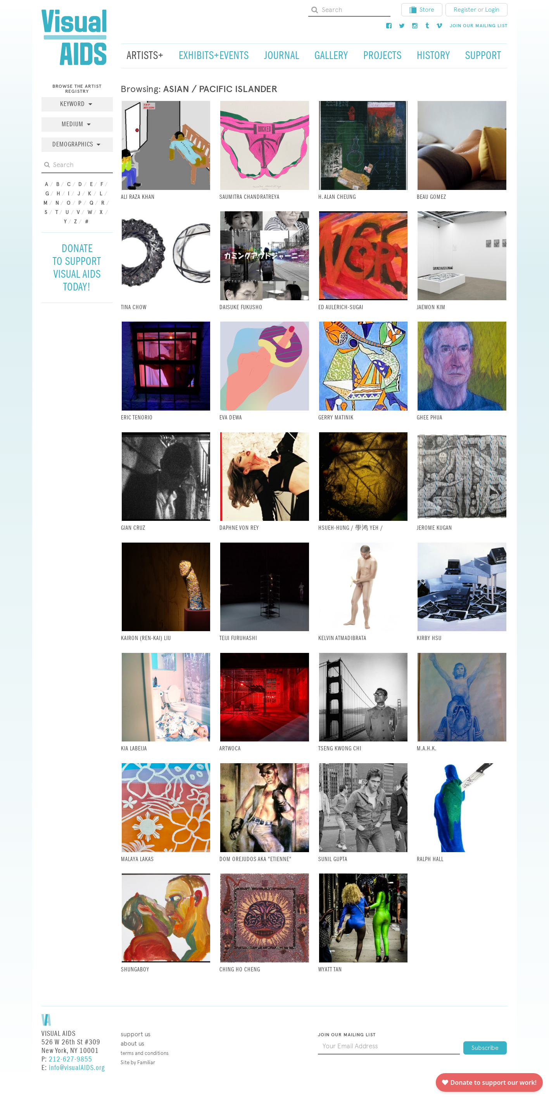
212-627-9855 (70, 1059)
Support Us (135, 1034)
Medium (73, 124)
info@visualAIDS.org (77, 1068)
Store (421, 9)
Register (465, 9)
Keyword (73, 104)
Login (492, 9)
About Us (132, 1043)
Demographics (73, 144)
